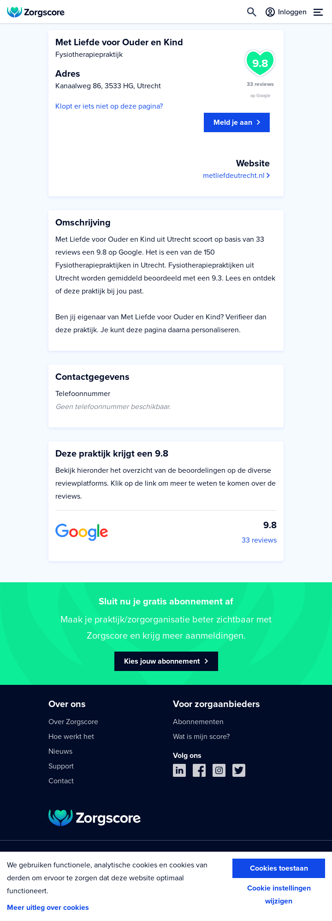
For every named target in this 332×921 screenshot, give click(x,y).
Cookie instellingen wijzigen (279, 895)
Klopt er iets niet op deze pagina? (109, 106)
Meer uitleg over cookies (48, 907)
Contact (61, 781)
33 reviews (259, 540)
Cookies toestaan (279, 868)
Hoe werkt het (71, 736)
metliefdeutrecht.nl (236, 175)
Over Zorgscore (73, 721)
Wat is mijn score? (201, 736)
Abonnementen (198, 721)
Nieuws (60, 751)
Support (61, 766)
